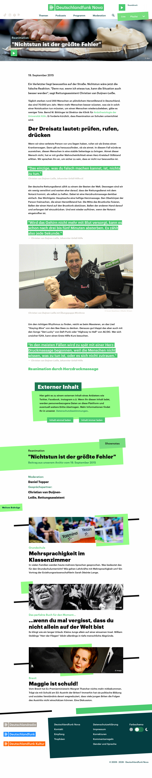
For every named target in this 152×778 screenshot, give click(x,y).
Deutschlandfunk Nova (67, 724)
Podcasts (61, 15)
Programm (79, 15)
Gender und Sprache (104, 743)
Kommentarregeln (103, 739)
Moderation (99, 15)
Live (123, 16)
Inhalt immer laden (92, 420)
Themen (43, 15)
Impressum (99, 729)
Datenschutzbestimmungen (72, 410)
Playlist (134, 16)
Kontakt (58, 729)
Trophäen (59, 739)
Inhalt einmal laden (60, 420)
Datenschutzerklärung (105, 724)
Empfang (59, 734)
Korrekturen (100, 734)
